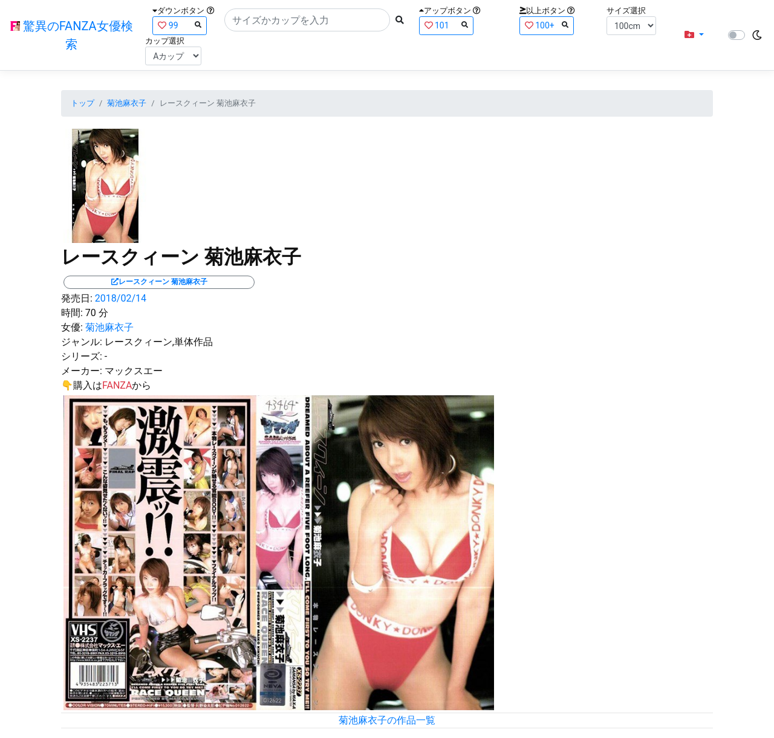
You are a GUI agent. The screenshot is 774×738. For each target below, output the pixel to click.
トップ (82, 103)
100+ (546, 25)
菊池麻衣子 (126, 103)
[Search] (307, 19)
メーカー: (81, 371)
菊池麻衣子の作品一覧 (387, 720)
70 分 (96, 313)
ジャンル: (81, 342)
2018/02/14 (120, 298)
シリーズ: (81, 356)
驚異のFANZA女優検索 (71, 35)
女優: (72, 327)
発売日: (77, 298)
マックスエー (134, 371)
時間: (72, 313)
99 (179, 25)
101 (446, 25)
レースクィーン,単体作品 (159, 342)
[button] (694, 35)
